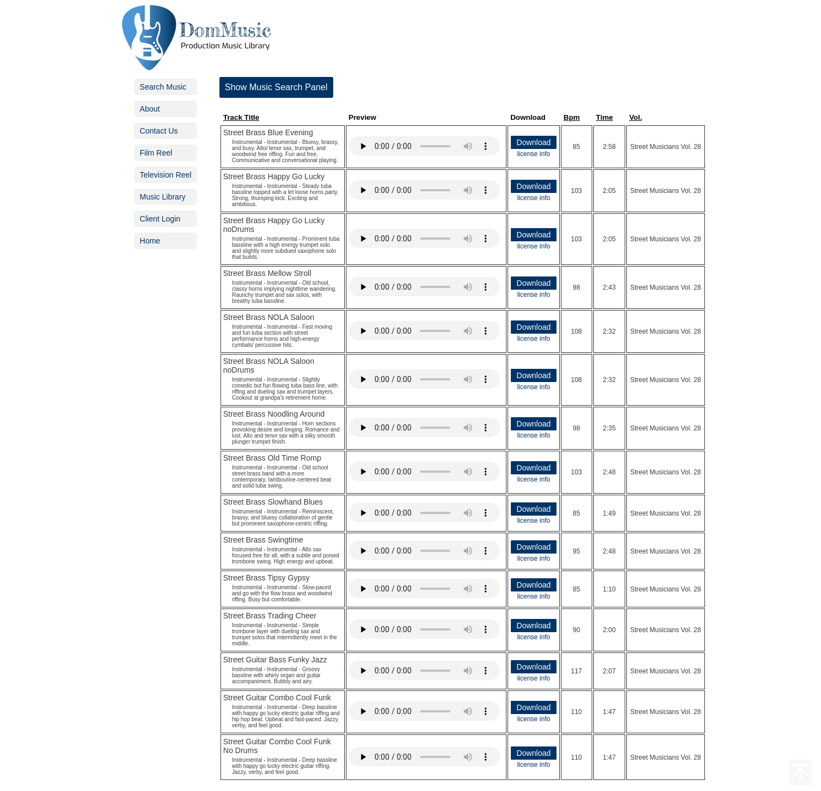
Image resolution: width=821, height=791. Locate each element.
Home (150, 240)
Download (533, 142)
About (150, 108)
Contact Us (159, 130)
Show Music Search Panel (276, 87)
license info (533, 154)
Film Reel (156, 152)
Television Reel (165, 174)
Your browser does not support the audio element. (424, 146)
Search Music (163, 86)
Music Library (162, 196)
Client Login (160, 218)
